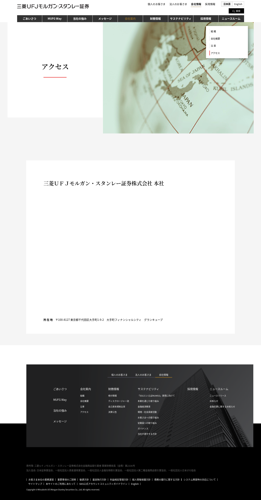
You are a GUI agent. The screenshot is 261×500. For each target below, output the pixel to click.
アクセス (215, 53)
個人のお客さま (157, 4)
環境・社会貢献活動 (147, 411)
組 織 (213, 31)
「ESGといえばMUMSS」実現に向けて (156, 395)
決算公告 (112, 411)
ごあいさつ (29, 18)
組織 (82, 395)
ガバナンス (143, 428)
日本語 (226, 4)
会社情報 (196, 4)
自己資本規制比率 (116, 406)
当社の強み (80, 18)
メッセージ (105, 18)
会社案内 (130, 18)
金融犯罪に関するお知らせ (222, 406)
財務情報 (155, 18)
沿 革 (213, 45)
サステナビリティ (180, 18)
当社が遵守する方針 (147, 433)
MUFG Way (55, 18)
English (238, 4)
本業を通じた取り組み (148, 400)
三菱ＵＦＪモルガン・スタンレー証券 (53, 7)
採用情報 (205, 18)
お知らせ (214, 400)
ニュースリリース (218, 395)
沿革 (82, 406)
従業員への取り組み (147, 422)
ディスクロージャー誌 (118, 400)
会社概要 (215, 38)
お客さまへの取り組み (148, 417)
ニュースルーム (231, 18)
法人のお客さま (178, 4)
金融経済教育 (144, 406)
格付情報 (112, 395)
